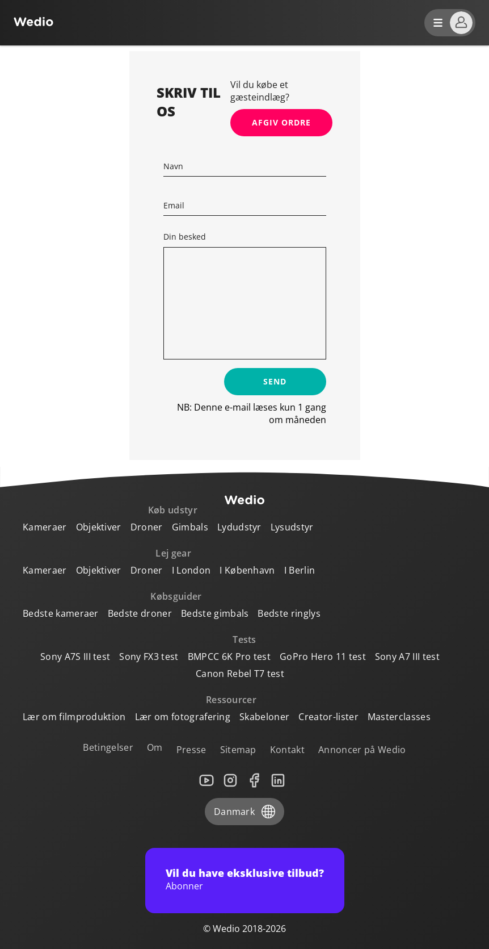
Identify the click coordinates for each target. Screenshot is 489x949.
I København (247, 570)
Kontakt (287, 749)
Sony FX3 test (148, 656)
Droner (146, 527)
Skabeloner (264, 716)
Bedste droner (140, 613)
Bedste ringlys (289, 613)
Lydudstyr (239, 527)
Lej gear (173, 553)
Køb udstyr (172, 510)
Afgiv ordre (281, 122)
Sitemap (238, 749)
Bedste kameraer (61, 613)
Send (274, 381)
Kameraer (45, 527)
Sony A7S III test (75, 656)
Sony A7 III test (407, 656)
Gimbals (190, 527)
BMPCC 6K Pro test (229, 656)
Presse (191, 749)
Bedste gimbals (214, 613)
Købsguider (175, 596)
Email (173, 205)
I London (191, 570)
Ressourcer (231, 699)
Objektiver (98, 527)
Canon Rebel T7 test (240, 673)
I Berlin (299, 570)
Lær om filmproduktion (74, 716)
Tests (244, 639)
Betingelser (108, 747)
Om (155, 747)
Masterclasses (399, 716)
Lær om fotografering (182, 716)
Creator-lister (328, 716)
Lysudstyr (292, 527)
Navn (173, 166)
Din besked (184, 236)
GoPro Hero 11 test (323, 656)
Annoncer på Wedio (362, 749)
